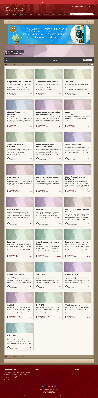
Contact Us (52, 389)
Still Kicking (40, 274)
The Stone (69, 82)
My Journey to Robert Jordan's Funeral (77, 211)
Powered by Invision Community (49, 392)
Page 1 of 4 (23, 64)
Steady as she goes (72, 305)
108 (30, 256)
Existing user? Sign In (78, 6)
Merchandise (14, 14)
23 (88, 317)
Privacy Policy (46, 389)
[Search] (77, 14)
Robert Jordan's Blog (15, 51)
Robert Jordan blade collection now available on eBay (48, 113)
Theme (41, 389)
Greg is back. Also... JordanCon (19, 82)
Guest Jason (13, 125)
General (20, 53)
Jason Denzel (14, 53)
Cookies (56, 389)
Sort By (90, 64)
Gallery (53, 14)
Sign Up (90, 6)
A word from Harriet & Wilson (47, 82)
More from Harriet (14, 210)
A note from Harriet (14, 177)
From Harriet (12, 242)
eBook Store (23, 14)
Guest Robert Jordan (15, 286)
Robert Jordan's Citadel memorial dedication (45, 146)
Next (15, 64)
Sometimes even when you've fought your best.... (47, 243)
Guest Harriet (42, 93)
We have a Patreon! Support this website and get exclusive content (48, 2)
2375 (59, 256)
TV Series (38, 14)
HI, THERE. (40, 305)
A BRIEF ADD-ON (71, 274)
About (59, 14)
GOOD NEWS (12, 335)
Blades (67, 112)
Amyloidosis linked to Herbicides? (15, 146)
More (65, 14)
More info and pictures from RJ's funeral (75, 178)
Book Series (46, 14)
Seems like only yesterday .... (47, 177)
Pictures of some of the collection (16, 113)
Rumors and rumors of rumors (76, 242)
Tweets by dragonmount (41, 372)
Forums (31, 14)
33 (88, 256)
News (7, 14)
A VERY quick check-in (16, 274)
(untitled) (10, 305)
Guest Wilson (13, 93)
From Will (39, 210)
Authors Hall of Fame (73, 145)
